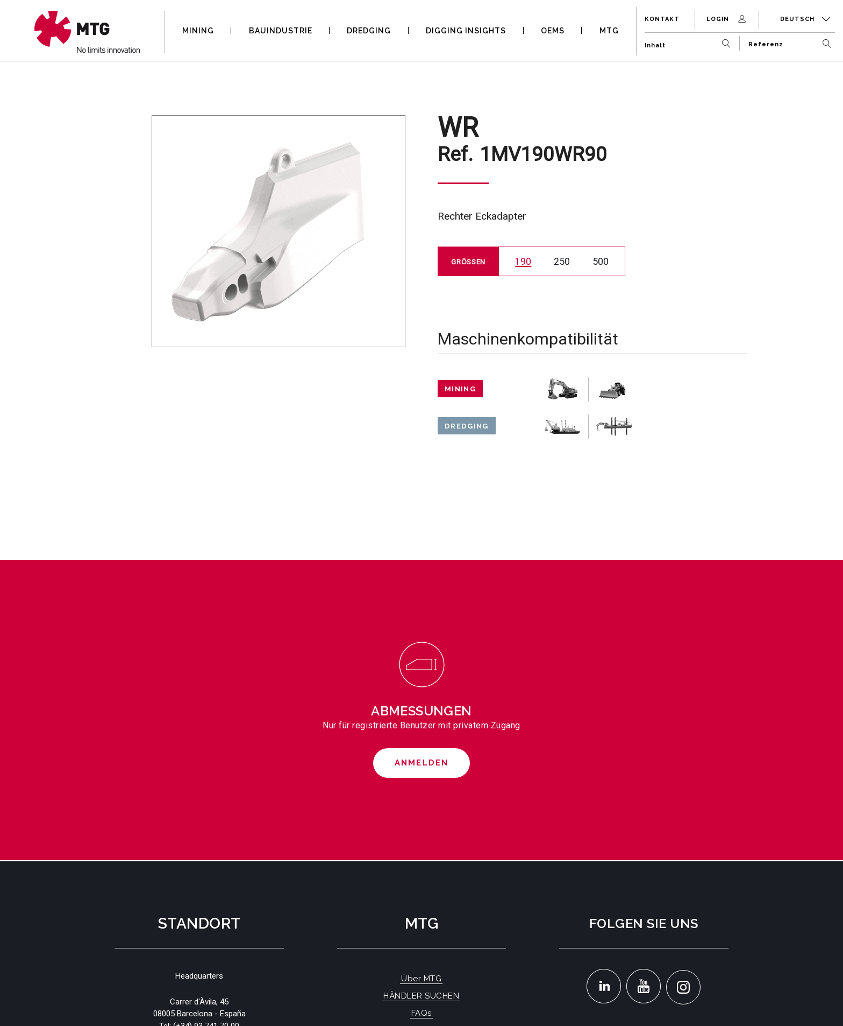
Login (727, 19)
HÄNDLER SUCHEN (421, 996)
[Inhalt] (690, 41)
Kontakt (662, 19)
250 (562, 261)
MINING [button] (198, 30)
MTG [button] (609, 30)
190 (523, 261)
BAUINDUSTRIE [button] (280, 30)
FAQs (421, 1013)
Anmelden (422, 763)
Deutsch (805, 19)
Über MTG (421, 978)
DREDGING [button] (369, 30)
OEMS (553, 30)
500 (600, 261)
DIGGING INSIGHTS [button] (466, 30)
